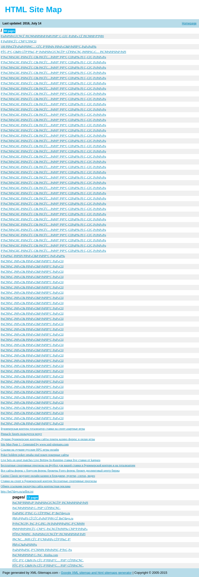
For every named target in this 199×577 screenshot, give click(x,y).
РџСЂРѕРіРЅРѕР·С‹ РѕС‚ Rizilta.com (35, 555)
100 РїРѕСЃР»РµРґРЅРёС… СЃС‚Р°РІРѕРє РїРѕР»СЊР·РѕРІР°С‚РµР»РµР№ (49, 46)
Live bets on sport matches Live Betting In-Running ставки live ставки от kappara (50, 460)
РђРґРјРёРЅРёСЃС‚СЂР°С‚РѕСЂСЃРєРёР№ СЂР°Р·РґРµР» (50, 529)
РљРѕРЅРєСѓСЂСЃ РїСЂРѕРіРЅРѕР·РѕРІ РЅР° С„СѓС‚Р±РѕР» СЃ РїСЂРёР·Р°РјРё (52, 36)
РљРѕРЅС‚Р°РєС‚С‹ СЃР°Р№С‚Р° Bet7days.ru (41, 513)
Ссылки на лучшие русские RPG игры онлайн (30, 449)
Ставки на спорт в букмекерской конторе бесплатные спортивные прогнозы (49, 481)
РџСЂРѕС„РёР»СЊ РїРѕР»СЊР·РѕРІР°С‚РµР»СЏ (32, 261)
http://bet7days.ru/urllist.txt (17, 491)
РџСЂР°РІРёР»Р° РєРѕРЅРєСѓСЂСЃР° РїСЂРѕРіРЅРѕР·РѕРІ (50, 502)
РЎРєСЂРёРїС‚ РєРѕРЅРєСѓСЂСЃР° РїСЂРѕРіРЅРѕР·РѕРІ (49, 534)
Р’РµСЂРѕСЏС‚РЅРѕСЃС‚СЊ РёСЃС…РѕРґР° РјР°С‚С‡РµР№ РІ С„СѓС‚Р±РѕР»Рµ (53, 57)
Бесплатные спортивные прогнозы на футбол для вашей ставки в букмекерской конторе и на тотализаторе (68, 465)
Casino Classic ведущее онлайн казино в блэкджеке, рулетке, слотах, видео (48, 476)
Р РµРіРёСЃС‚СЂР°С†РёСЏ (18, 41)
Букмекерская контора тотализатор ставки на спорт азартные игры (43, 428)
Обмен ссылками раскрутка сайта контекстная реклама (35, 486)
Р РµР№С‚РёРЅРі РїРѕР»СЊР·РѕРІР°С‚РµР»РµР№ (33, 256)
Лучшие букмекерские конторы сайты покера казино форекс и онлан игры (48, 439)
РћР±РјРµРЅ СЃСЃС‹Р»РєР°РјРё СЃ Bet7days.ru (42, 518)
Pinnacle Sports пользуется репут (21, 434)
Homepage (189, 23)
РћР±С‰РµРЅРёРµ (24, 544)
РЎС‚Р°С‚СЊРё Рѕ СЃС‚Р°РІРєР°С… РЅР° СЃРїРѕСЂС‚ (48, 560)
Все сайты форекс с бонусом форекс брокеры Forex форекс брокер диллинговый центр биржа (60, 470)
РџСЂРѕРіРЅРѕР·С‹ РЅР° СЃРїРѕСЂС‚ (36, 508)
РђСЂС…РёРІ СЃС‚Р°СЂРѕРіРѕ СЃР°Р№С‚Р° (41, 539)
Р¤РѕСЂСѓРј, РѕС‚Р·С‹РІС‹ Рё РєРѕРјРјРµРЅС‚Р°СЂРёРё (48, 523)
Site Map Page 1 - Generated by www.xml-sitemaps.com (35, 444)
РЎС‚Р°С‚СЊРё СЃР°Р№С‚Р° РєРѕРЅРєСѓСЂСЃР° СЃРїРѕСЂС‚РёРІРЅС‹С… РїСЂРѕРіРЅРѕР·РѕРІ (63, 52)
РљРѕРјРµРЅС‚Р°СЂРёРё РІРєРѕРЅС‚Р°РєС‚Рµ (42, 550)
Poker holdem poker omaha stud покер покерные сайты (35, 455)
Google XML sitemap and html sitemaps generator (96, 573)
